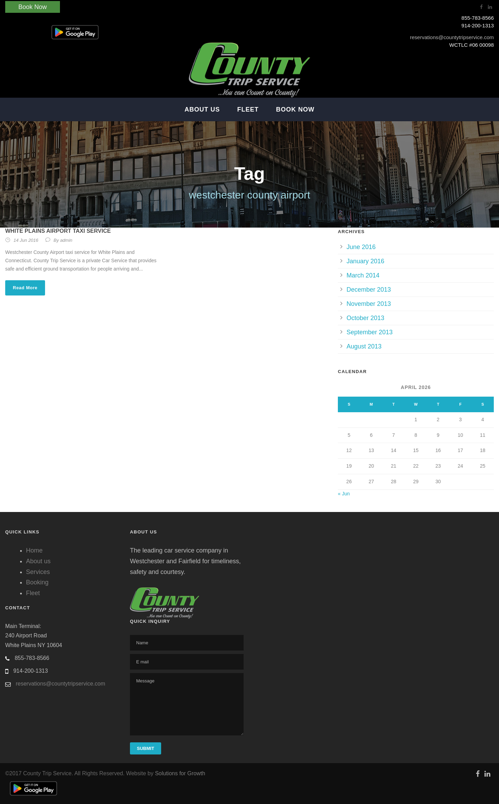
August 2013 (364, 346)
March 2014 (363, 275)
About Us (202, 109)
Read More (25, 287)
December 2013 (369, 289)
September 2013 (370, 332)
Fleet (248, 109)
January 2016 (365, 261)
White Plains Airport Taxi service (58, 231)
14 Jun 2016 (26, 240)
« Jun (344, 493)
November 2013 (369, 303)
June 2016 (361, 247)
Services (38, 571)
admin (66, 240)
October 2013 (365, 318)
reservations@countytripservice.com (452, 37)
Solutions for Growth (180, 773)
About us (38, 561)
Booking (37, 582)
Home (34, 550)
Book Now (32, 6)
